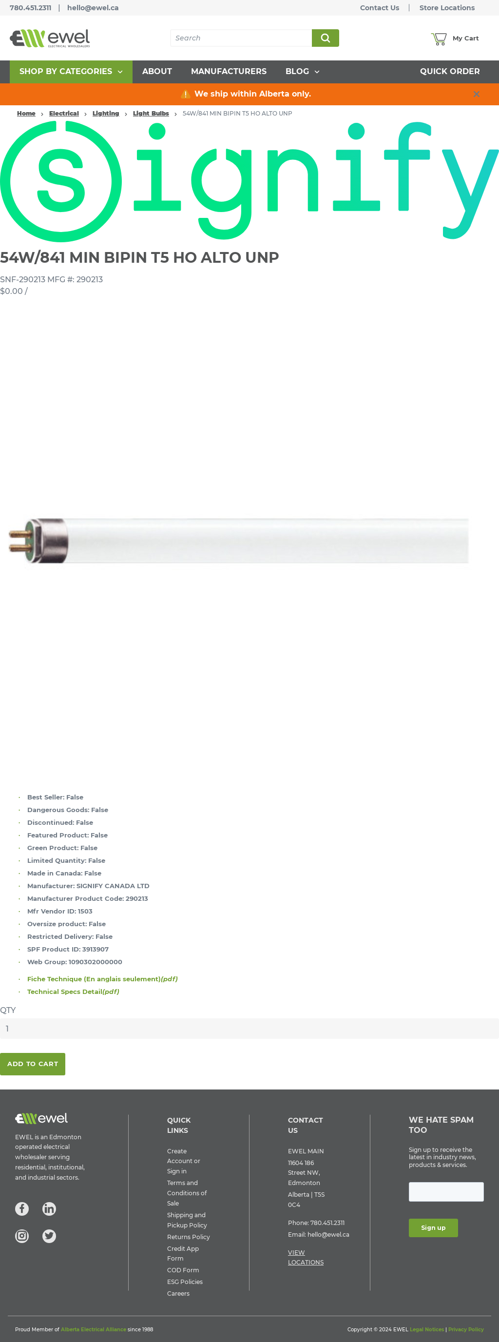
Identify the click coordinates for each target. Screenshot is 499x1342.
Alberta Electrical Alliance (93, 1329)
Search (325, 38)
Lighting (106, 113)
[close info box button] (477, 94)
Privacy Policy (466, 1329)
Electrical (64, 113)
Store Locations (447, 7)
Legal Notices (427, 1329)
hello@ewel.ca (93, 7)
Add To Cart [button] (32, 1064)
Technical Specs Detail (73, 991)
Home (26, 113)
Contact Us (379, 7)
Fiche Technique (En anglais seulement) (102, 979)
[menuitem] (71, 71)
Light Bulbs (151, 113)
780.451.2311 (30, 7)
